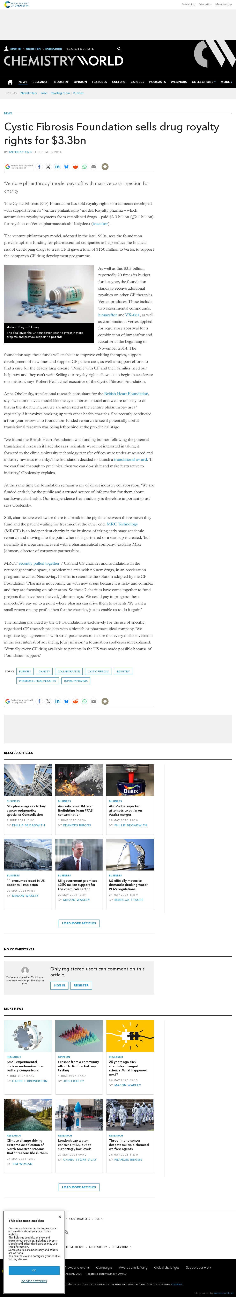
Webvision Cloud (224, 1293)
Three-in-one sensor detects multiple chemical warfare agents (129, 1145)
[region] (34, 1252)
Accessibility (98, 1247)
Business (25, 671)
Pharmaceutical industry (37, 680)
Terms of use (75, 1247)
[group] (225, 82)
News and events (77, 1267)
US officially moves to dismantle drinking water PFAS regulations (128, 885)
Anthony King (20, 152)
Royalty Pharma (76, 680)
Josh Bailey (73, 1081)
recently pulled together (39, 563)
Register (33, 48)
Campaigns (104, 1267)
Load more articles (79, 923)
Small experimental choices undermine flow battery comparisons (25, 1066)
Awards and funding (133, 1267)
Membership (223, 4)
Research (14, 1056)
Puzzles (78, 93)
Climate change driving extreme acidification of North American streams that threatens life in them (27, 1147)
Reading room (60, 93)
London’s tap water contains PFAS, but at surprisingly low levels (74, 1145)
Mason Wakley (25, 896)
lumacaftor (107, 315)
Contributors (79, 1218)
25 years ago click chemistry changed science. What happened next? (128, 1068)
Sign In (15, 48)
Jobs (44, 93)
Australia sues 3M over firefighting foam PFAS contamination (75, 810)
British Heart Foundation (126, 393)
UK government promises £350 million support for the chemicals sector (77, 885)
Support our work (198, 1267)
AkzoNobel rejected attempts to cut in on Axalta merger (125, 810)
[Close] (59, 1216)
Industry (123, 671)
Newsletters (29, 93)
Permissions (120, 1247)
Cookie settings (34, 1281)
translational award (130, 459)
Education (205, 4)
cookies (176, 1284)
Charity (44, 671)
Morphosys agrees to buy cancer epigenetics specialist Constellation (26, 810)
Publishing (188, 4)
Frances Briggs (77, 825)
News (8, 113)
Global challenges (166, 1267)
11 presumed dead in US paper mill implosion (26, 883)
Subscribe (53, 48)
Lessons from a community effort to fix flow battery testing (78, 1066)
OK (34, 1270)
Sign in (59, 985)
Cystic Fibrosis (98, 671)
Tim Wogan (22, 1164)
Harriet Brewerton (29, 1081)
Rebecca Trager (129, 900)
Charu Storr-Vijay (80, 1160)
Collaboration (69, 671)
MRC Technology (122, 524)
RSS (97, 1218)
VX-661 (132, 315)
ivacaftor (100, 223)
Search (119, 48)
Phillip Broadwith (28, 825)
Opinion (64, 1056)
